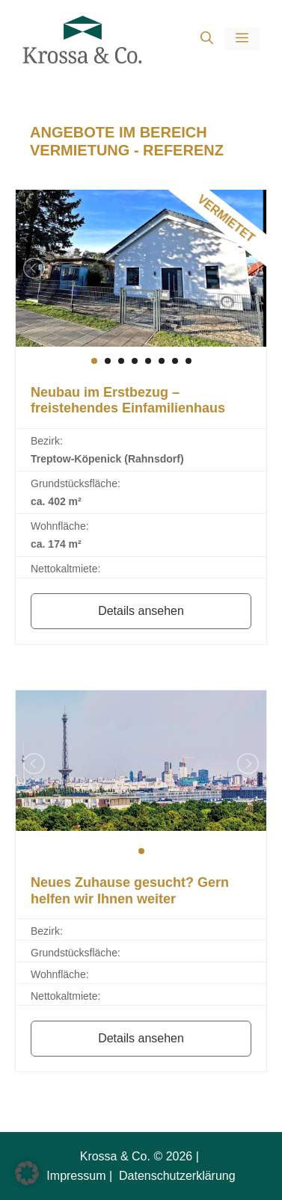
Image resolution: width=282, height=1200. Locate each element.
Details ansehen (141, 610)
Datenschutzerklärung (176, 1175)
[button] (206, 39)
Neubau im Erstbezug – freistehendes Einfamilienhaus (128, 400)
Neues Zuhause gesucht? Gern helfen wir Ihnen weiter (130, 890)
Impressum (75, 1175)
